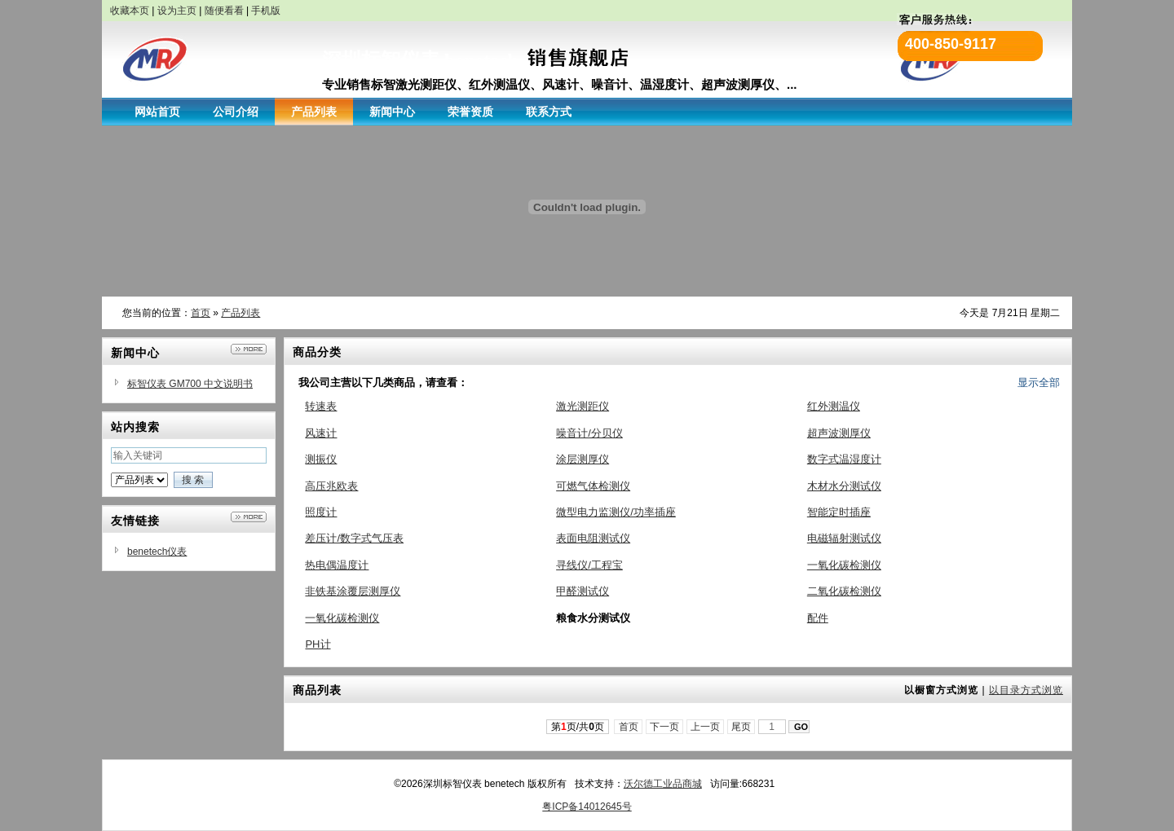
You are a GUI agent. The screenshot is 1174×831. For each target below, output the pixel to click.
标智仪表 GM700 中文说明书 (190, 383)
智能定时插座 (839, 512)
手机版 (265, 10)
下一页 (664, 726)
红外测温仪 (833, 406)
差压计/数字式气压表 (354, 538)
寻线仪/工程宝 (589, 565)
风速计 (321, 433)
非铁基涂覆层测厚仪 (352, 591)
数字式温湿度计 (844, 459)
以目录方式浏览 (1026, 690)
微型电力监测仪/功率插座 (616, 512)
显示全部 (1038, 382)
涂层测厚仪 (582, 459)
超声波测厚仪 (839, 433)
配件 (817, 618)
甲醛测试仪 (582, 591)
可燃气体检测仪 (593, 486)
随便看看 (224, 10)
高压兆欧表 (331, 486)
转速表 (321, 406)
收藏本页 (129, 10)
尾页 (741, 726)
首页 (200, 313)
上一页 (705, 726)
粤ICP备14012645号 (586, 806)
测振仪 (321, 459)
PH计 (317, 644)
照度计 (321, 512)
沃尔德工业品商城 (663, 783)
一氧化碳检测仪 (844, 565)
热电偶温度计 (337, 565)
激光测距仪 (582, 406)
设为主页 (176, 10)
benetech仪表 (157, 551)
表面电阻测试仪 (593, 538)
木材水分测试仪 (844, 486)
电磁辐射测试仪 (844, 538)
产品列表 (240, 313)
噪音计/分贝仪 (589, 433)
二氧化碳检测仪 (844, 591)
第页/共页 (577, 726)
